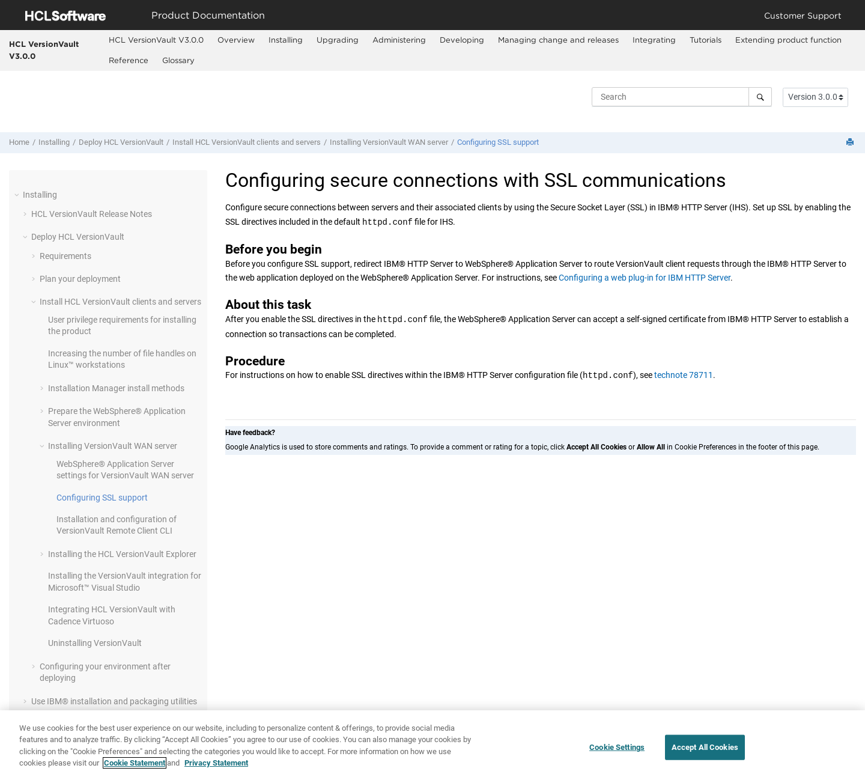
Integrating (654, 39)
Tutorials (705, 39)
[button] (18, 194)
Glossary (178, 60)
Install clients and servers (246, 142)
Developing (462, 39)
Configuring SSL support (498, 142)
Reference (128, 60)
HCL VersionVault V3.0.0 (44, 50)
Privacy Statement (216, 769)
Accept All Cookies (705, 753)
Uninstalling (95, 643)
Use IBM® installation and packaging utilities (114, 701)
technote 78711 (683, 375)
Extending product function (788, 39)
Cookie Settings (617, 753)
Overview (236, 39)
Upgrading (338, 39)
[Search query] (682, 96)
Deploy (121, 142)
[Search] (760, 96)
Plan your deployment (80, 279)
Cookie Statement (134, 769)
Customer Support (803, 15)
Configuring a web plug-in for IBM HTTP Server (644, 277)
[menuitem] (156, 40)
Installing (286, 39)
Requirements (65, 256)
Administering (399, 39)
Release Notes (91, 214)
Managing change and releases (558, 39)
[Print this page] (851, 142)
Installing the (122, 554)
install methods (116, 388)
